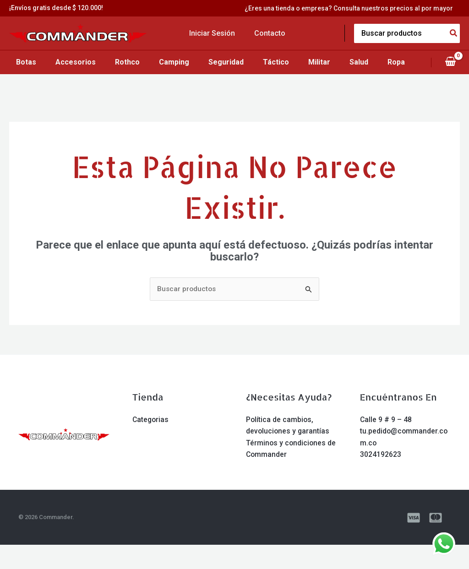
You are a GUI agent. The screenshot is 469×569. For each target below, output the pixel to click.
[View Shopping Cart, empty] (450, 74)
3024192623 (380, 479)
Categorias (151, 443)
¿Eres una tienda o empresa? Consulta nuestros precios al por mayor (355, 8)
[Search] (454, 33)
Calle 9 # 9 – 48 (386, 443)
